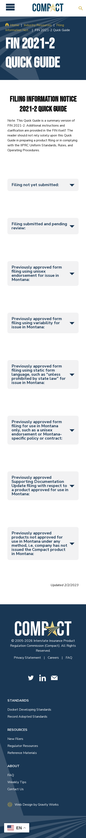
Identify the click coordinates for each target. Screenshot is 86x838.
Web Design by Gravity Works (33, 804)
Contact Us (15, 789)
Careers (54, 657)
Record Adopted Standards (27, 716)
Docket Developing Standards (29, 709)
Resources (17, 730)
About (13, 766)
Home (14, 25)
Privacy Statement (28, 657)
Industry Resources (38, 25)
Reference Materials (22, 753)
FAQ (69, 657)
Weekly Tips (16, 782)
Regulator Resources (22, 746)
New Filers (15, 739)
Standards (18, 700)
